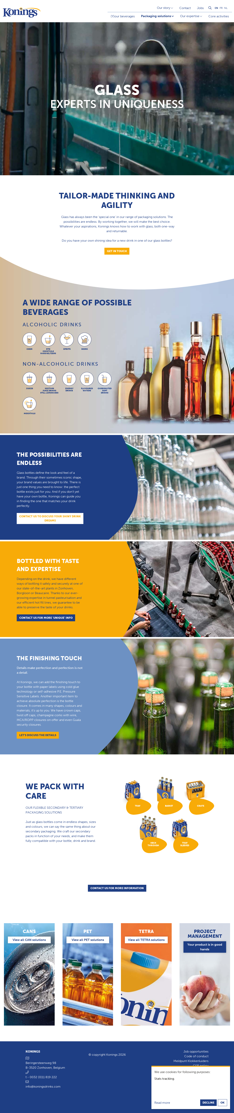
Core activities (218, 16)
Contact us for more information (117, 888)
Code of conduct (196, 1056)
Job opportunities (195, 1051)
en (216, 7)
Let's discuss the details (37, 735)
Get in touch (117, 251)
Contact (185, 8)
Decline (208, 1102)
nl (226, 7)
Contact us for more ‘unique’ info (46, 618)
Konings (33, 1051)
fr (221, 7)
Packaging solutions (156, 16)
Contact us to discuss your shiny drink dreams (50, 518)
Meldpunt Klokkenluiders (190, 1061)
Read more (162, 1103)
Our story (163, 8)
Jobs (200, 8)
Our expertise (189, 16)
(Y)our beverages (123, 16)
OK (222, 1102)
